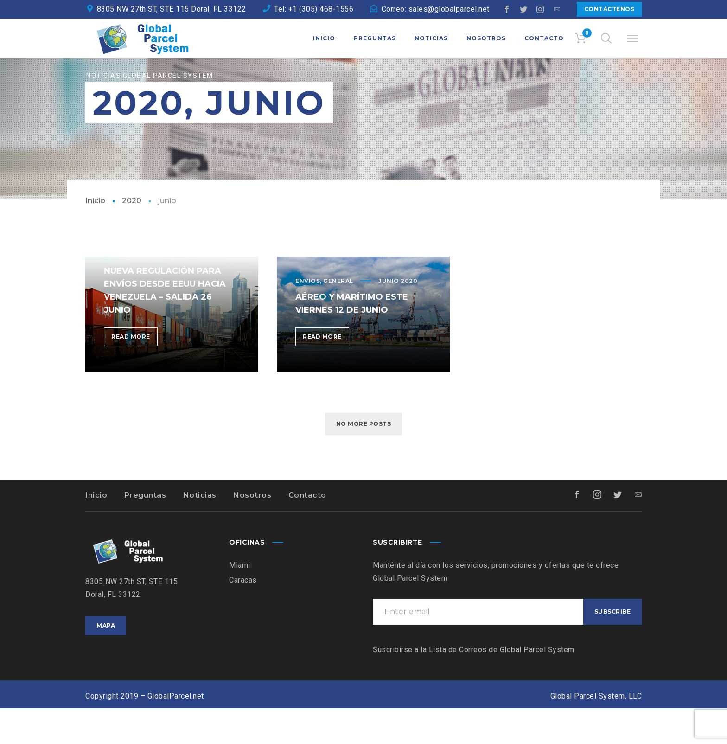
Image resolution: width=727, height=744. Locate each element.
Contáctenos (609, 9)
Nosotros (252, 530)
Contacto (307, 530)
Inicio (95, 236)
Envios (307, 316)
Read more (134, 374)
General (338, 316)
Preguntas (145, 530)
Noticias (200, 530)
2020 (131, 236)
